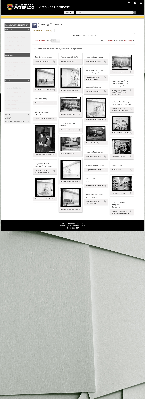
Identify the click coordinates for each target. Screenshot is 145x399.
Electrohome (10, 71)
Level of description (14, 121)
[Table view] (58, 40)
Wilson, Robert (11, 105)
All (6, 33)
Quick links (141, 3)
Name (7, 80)
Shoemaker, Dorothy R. (14, 97)
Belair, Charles (11, 67)
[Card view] (53, 40)
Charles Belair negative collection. (18, 42)
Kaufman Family (11, 75)
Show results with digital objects (70, 49)
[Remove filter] (53, 30)
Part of (8, 29)
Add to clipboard (54, 61)
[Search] (106, 12)
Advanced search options (83, 35)
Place (7, 114)
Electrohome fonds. (12, 50)
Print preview (38, 40)
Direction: (119, 41)
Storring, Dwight (11, 101)
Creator (9, 55)
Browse (68, 12)
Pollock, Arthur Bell (12, 109)
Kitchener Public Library (14, 88)
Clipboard (129, 3)
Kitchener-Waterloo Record (16, 63)
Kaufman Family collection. (15, 46)
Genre (8, 117)
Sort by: (101, 41)
